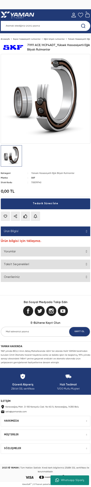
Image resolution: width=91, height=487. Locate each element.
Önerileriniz (12, 277)
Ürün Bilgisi (11, 231)
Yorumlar (10, 251)
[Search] (45, 26)
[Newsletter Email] (45, 332)
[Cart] (87, 15)
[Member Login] (73, 15)
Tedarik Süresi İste (45, 203)
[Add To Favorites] (5, 216)
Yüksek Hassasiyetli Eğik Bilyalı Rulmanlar (52, 173)
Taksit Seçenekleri (16, 264)
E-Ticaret (38, 484)
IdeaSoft (27, 484)
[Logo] (18, 15)
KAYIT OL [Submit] (79, 331)
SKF (33, 178)
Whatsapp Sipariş (69, 480)
